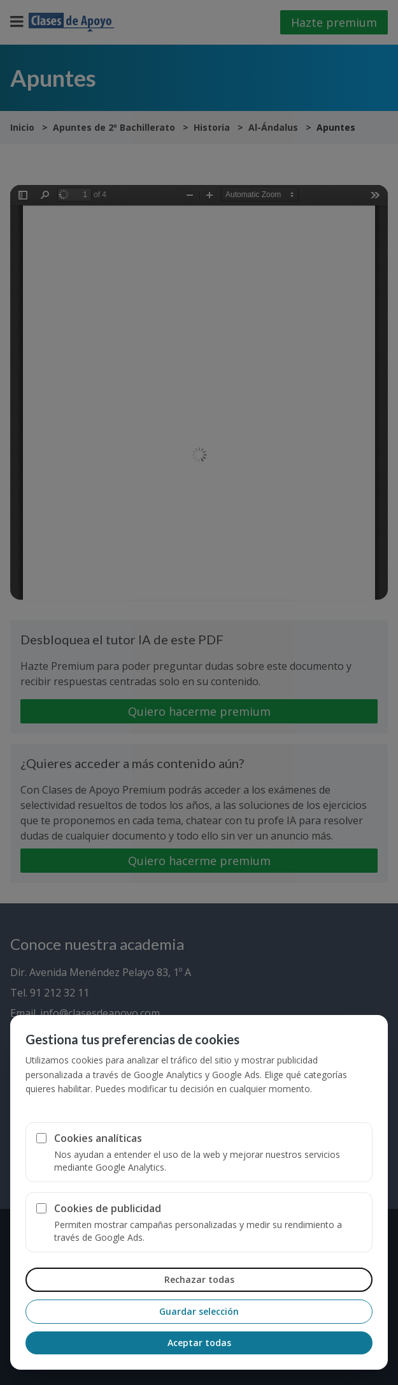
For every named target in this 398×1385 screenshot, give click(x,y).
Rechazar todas (199, 1279)
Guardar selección (199, 1311)
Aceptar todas (199, 1343)
